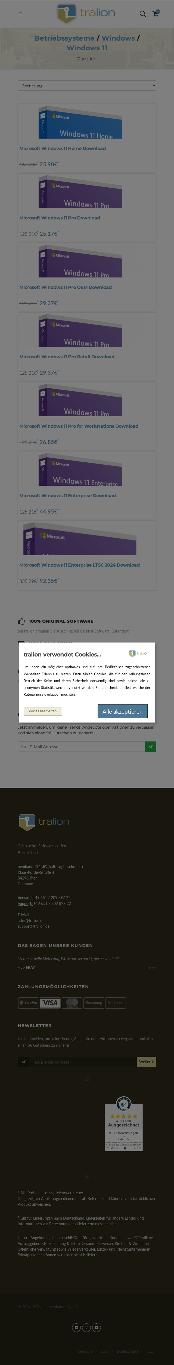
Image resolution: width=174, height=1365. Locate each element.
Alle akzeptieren (122, 711)
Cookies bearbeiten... (43, 711)
